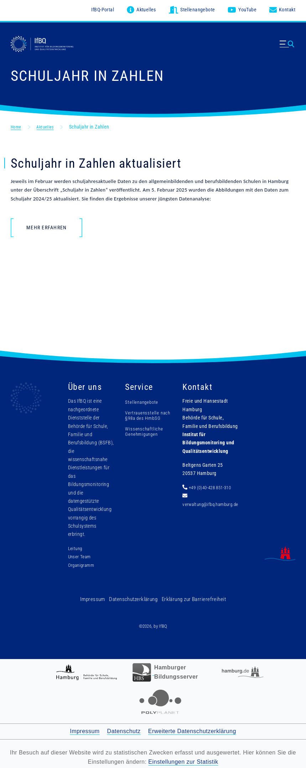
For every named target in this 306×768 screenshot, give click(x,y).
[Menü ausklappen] (287, 49)
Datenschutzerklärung (134, 597)
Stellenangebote (140, 400)
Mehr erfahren (46, 226)
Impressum (96, 597)
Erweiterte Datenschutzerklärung (192, 729)
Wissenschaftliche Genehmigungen (142, 435)
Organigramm (81, 563)
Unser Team (79, 555)
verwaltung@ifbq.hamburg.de (208, 503)
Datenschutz (124, 729)
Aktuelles (48, 125)
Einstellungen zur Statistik (183, 760)
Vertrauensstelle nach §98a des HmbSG (140, 416)
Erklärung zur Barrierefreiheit (191, 597)
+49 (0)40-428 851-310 (209, 486)
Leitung (74, 547)
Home (17, 125)
